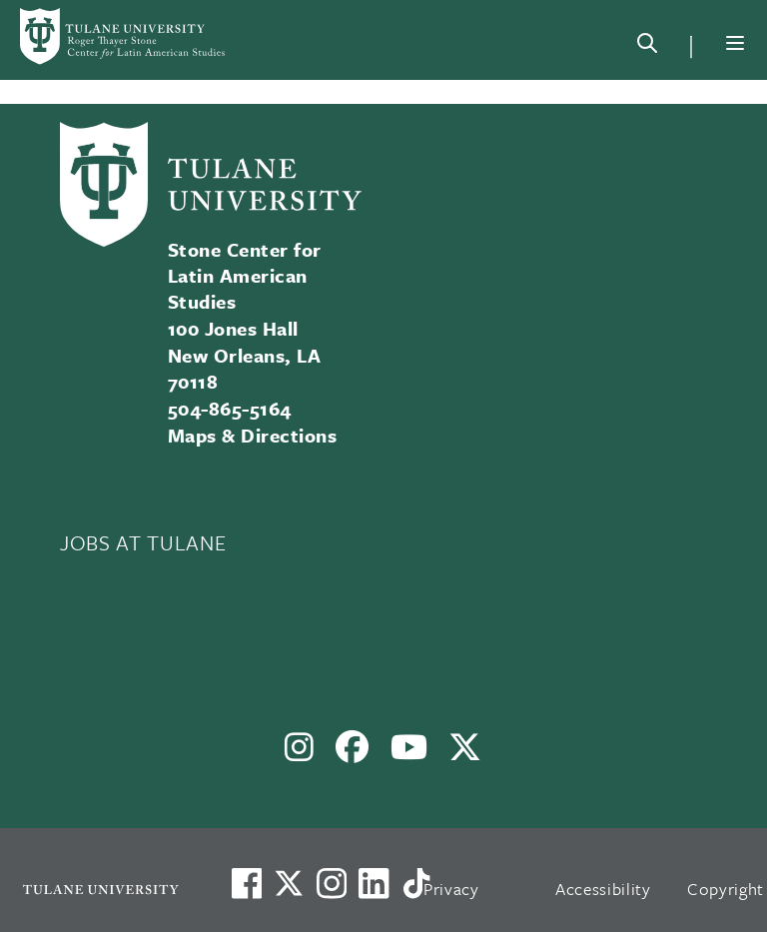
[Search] (647, 47)
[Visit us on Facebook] (247, 883)
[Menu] (735, 43)
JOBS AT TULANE (143, 542)
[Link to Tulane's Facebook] (332, 883)
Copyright (725, 888)
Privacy (451, 888)
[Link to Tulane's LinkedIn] (373, 883)
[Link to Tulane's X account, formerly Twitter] (289, 883)
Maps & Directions (252, 435)
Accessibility (603, 888)
